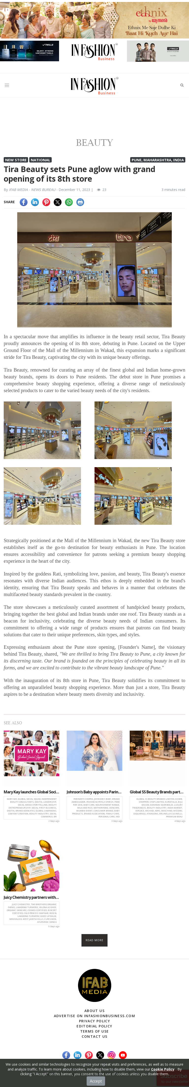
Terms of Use (94, 1031)
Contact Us (95, 1036)
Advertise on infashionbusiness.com (94, 1015)
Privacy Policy (94, 1021)
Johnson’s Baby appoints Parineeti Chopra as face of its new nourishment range (94, 792)
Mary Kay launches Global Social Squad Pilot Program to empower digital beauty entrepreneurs (31, 792)
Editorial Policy (94, 1026)
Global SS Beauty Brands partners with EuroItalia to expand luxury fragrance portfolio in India (157, 792)
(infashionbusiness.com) (132, 1073)
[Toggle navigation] (7, 85)
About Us (94, 1010)
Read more (95, 940)
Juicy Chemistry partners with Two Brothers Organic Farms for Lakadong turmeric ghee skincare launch (31, 897)
